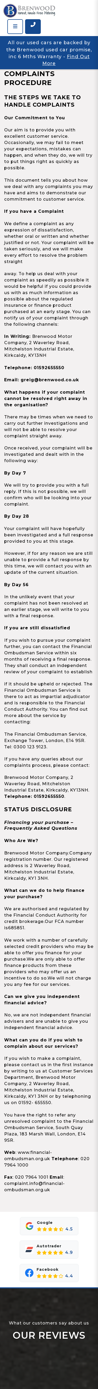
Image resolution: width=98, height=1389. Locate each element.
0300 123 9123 (30, 746)
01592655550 (49, 367)
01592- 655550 (34, 1102)
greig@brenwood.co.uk (50, 379)
